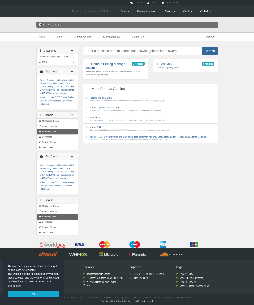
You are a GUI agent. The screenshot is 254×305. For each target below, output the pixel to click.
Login (151, 3)
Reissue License (67, 90)
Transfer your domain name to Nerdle (103, 278)
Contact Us (205, 11)
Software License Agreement (192, 286)
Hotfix (42, 104)
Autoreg (71, 86)
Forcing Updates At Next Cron (150, 109)
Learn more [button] (14, 285)
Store (60, 36)
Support (136, 3)
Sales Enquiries (138, 278)
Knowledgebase (111, 36)
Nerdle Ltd (129, 301)
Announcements (82, 36)
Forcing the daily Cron (150, 99)
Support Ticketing (153, 274)
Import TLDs (62, 83)
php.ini (50, 97)
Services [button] (170, 11)
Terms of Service (186, 282)
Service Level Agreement (190, 278)
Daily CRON (47, 89)
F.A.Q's (136, 274)
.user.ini (43, 97)
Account (210, 36)
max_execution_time (59, 93)
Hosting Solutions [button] (147, 11)
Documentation (54, 101)
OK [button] (33, 294)
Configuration (51, 83)
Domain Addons (60, 86)
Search (210, 51)
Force (56, 90)
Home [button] (125, 11)
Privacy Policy (184, 274)
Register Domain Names (96, 274)
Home (42, 36)
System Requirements (49, 80)
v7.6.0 (48, 104)
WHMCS (45, 93)
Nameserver (66, 101)
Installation (63, 80)
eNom (56, 97)
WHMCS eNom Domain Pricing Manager (99, 283)
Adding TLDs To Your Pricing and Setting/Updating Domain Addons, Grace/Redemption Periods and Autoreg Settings (150, 138)
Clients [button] (187, 11)
